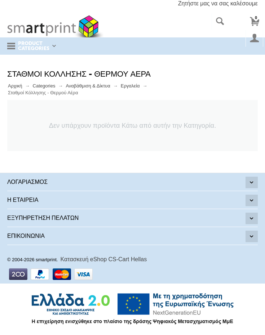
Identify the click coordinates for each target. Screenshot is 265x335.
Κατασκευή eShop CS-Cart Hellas (104, 259)
